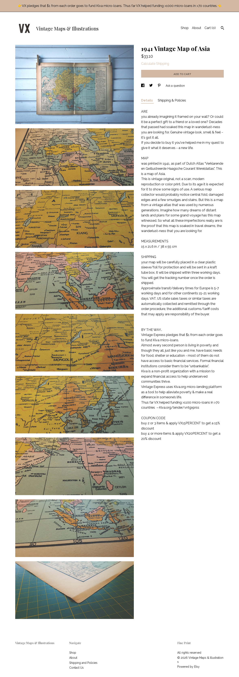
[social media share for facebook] (143, 85)
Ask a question (175, 85)
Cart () (210, 28)
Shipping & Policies (172, 100)
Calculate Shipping (155, 64)
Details (147, 100)
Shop (185, 28)
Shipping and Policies (83, 662)
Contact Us (76, 667)
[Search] (222, 28)
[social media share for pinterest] (160, 85)
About (196, 28)
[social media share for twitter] (151, 85)
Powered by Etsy (188, 666)
